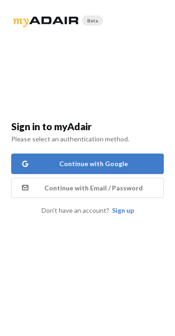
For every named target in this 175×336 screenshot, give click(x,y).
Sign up (123, 210)
